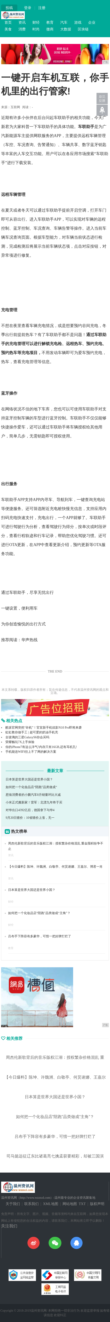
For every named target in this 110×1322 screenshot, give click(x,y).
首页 (8, 22)
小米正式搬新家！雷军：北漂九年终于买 (34, 802)
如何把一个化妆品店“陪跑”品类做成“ (31, 787)
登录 (27, 8)
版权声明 (97, 1204)
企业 (91, 22)
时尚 (36, 29)
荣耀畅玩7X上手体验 (19, 742)
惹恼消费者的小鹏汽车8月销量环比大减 (33, 794)
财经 (36, 22)
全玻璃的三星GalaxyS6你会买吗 (27, 737)
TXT (82, 1204)
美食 (8, 29)
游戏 (77, 22)
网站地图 (70, 1204)
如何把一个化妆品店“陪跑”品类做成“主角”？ (39, 913)
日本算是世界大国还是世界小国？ (29, 779)
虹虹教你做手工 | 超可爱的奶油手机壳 (31, 732)
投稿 (9, 8)
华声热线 (29, 640)
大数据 (65, 29)
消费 (22, 29)
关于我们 (13, 1204)
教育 (50, 22)
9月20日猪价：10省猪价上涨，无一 (30, 817)
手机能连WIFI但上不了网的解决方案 (30, 751)
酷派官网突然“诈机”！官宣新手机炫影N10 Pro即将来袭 (43, 727)
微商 (50, 29)
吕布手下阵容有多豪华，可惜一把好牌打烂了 (39, 936)
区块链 (83, 29)
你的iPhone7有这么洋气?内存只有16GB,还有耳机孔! (41, 747)
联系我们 (31, 1204)
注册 (41, 8)
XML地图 (50, 1204)
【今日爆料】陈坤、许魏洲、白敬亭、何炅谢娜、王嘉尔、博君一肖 (55, 866)
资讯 (22, 22)
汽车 (63, 22)
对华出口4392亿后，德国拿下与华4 (30, 810)
